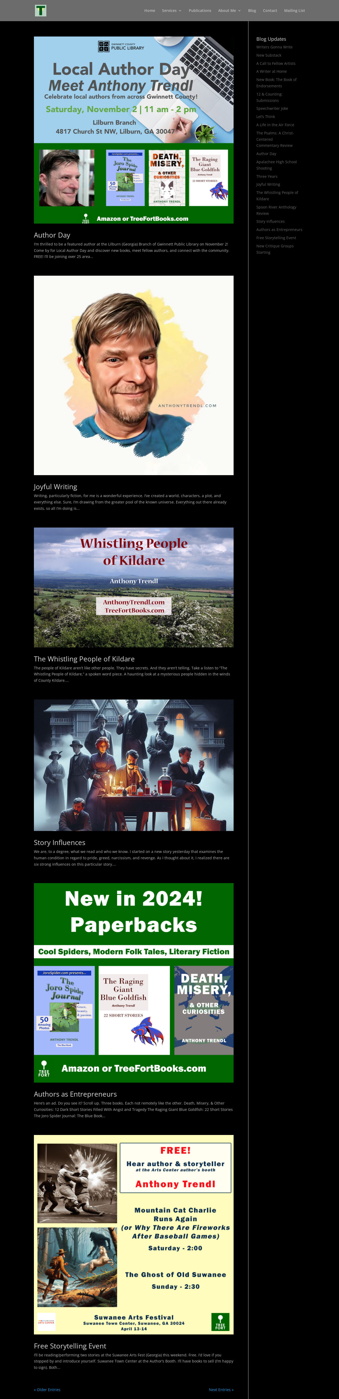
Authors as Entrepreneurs (75, 1094)
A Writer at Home (271, 71)
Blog (252, 11)
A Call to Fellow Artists (276, 63)
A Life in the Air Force (275, 124)
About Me (227, 11)
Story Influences (59, 842)
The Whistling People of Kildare (84, 659)
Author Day (52, 235)
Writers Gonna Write (274, 46)
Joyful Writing (55, 486)
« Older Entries (47, 1389)
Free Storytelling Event (70, 1346)
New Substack (268, 55)
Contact (270, 11)
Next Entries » (221, 1389)
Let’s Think (265, 116)
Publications (200, 11)
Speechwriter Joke (272, 108)
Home (149, 11)
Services (169, 11)
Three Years (267, 176)
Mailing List (294, 11)
